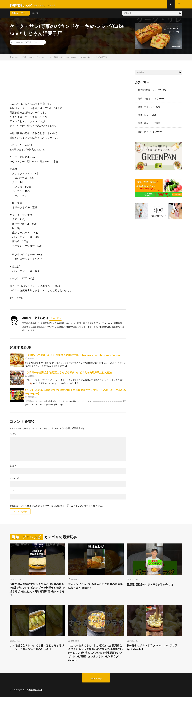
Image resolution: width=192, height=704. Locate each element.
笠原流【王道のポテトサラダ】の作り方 (153, 587)
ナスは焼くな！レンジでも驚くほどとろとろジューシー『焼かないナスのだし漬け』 (37, 652)
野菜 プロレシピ (34, 45)
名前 (13, 468)
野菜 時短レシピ (147, 125)
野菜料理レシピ (36, 697)
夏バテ (35, 15)
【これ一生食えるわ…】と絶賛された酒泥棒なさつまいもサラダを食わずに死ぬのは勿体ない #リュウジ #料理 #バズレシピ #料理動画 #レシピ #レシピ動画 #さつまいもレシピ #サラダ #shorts (95, 659)
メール (14, 481)
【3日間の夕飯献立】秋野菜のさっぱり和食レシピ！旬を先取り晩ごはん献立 (68, 374)
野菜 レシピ (144, 117)
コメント (14, 437)
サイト (13, 493)
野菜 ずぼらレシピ (148, 100)
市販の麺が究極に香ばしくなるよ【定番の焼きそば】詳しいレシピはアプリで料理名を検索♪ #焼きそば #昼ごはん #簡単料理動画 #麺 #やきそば (37, 593)
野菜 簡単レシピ (147, 133)
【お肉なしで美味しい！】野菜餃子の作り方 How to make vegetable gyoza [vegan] (73, 357)
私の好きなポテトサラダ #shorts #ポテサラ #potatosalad (154, 652)
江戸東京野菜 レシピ (149, 92)
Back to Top (96, 686)
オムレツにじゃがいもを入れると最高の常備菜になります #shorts (95, 589)
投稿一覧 (55, 320)
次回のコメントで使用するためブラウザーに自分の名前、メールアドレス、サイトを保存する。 (57, 508)
